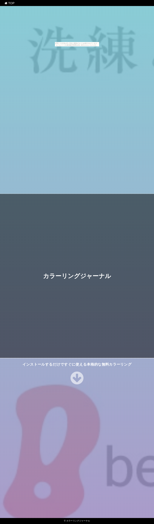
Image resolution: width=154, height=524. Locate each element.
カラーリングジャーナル (77, 276)
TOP (10, 3)
